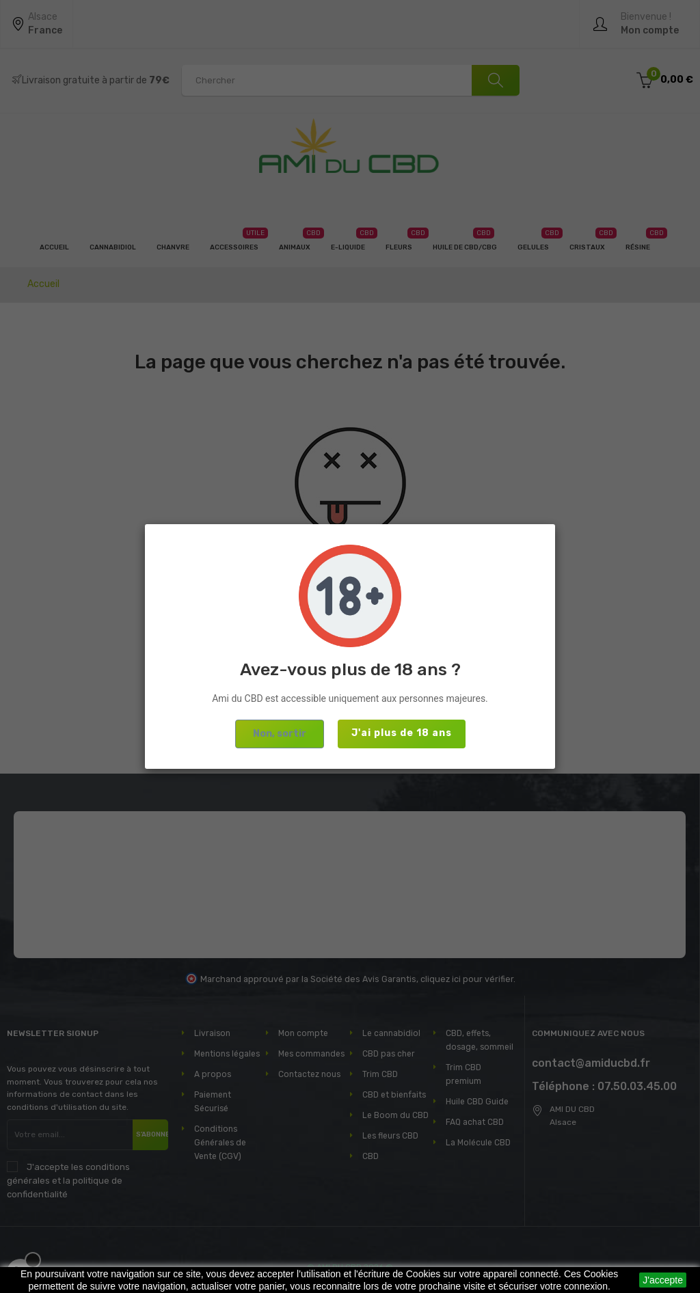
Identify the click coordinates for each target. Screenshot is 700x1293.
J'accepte (663, 1280)
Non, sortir (279, 733)
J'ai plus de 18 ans (401, 733)
